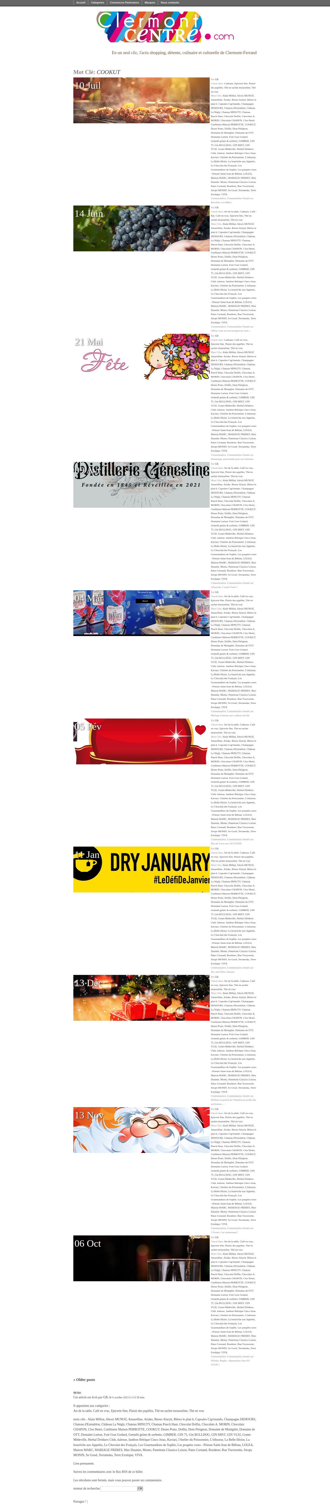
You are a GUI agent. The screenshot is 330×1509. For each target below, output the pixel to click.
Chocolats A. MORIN (216, 1424)
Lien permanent (83, 1463)
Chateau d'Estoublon (234, 108)
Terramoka (243, 190)
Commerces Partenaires (124, 2)
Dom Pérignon (240, 128)
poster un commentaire (146, 1480)
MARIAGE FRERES (239, 177)
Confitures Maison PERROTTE (227, 124)
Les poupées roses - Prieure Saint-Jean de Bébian (209, 1445)
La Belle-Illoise (219, 161)
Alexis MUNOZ (245, 95)
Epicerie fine (241, 83)
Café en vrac (222, 215)
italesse (221, 153)
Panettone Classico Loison (242, 182)
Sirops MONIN (219, 190)
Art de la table (231, 211)
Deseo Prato (217, 128)
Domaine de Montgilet (222, 132)
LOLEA (247, 173)
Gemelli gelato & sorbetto (224, 141)
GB (217, 79)
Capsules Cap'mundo (229, 103)
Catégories (97, 2)
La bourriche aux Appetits (241, 161)
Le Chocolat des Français (224, 165)
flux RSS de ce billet (129, 1471)
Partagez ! (79, 1501)
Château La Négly (113, 1424)
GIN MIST (238, 145)
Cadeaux (228, 83)
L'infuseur (250, 157)
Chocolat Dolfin (232, 116)
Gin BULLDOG (223, 145)
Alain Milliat (229, 95)
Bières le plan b (184, 1419)
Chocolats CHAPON (231, 120)
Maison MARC (219, 177)
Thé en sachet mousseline (237, 87)
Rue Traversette (246, 186)
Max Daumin (132, 1450)
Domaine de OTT (244, 132)
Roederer (231, 186)
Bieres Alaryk (239, 99)
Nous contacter (170, 2)
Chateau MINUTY (231, 112)
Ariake (226, 99)
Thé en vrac (237, 219)
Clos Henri (249, 120)
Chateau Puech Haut (164, 1424)
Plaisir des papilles (235, 344)
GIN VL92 (234, 1434)
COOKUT (250, 124)
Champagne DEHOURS (239, 1419)
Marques (150, 2)
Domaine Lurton (219, 136)
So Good (232, 190)
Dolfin (228, 128)
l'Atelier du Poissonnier (232, 157)
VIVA (224, 194)
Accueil (80, 2)
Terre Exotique (123, 1455)
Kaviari (215, 157)
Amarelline (216, 99)
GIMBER (244, 141)
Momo (223, 182)
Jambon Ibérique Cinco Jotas (241, 153)
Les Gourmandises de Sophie (157, 1445)
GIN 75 (182, 1434)
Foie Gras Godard (238, 136)
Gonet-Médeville (227, 149)
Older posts (84, 1379)
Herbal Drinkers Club (102, 1439)
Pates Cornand (218, 186)
